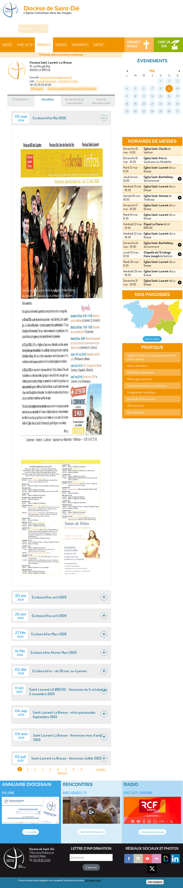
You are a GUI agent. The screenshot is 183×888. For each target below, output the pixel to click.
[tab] (61, 118)
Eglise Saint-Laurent (156, 167)
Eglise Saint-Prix (154, 158)
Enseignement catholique (141, 392)
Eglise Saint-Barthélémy (158, 177)
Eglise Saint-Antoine (156, 196)
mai (152, 70)
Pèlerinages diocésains (139, 379)
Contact (99, 45)
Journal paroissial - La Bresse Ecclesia (56, 81)
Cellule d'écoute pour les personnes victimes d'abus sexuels (151, 357)
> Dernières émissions (91, 832)
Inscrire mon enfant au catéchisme (147, 386)
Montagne (37, 89)
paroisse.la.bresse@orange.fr (55, 77)
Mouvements (80, 45)
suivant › (101, 769)
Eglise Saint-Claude (155, 148)
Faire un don (164, 44)
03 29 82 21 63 (41, 860)
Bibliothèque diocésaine (140, 372)
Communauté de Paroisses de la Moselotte (72, 89)
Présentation (21, 99)
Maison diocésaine (137, 366)
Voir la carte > (152, 339)
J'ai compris (155, 882)
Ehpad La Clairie (153, 224)
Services (61, 45)
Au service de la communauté (74, 101)
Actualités (51, 101)
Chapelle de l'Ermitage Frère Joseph (157, 254)
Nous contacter (135, 412)
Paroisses (44, 45)
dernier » (62, 773)
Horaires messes (133, 44)
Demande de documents (141, 399)
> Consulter (30, 832)
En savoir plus (93, 880)
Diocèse (7, 45)
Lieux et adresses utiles (101, 101)
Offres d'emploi (135, 405)
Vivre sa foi (25, 45)
